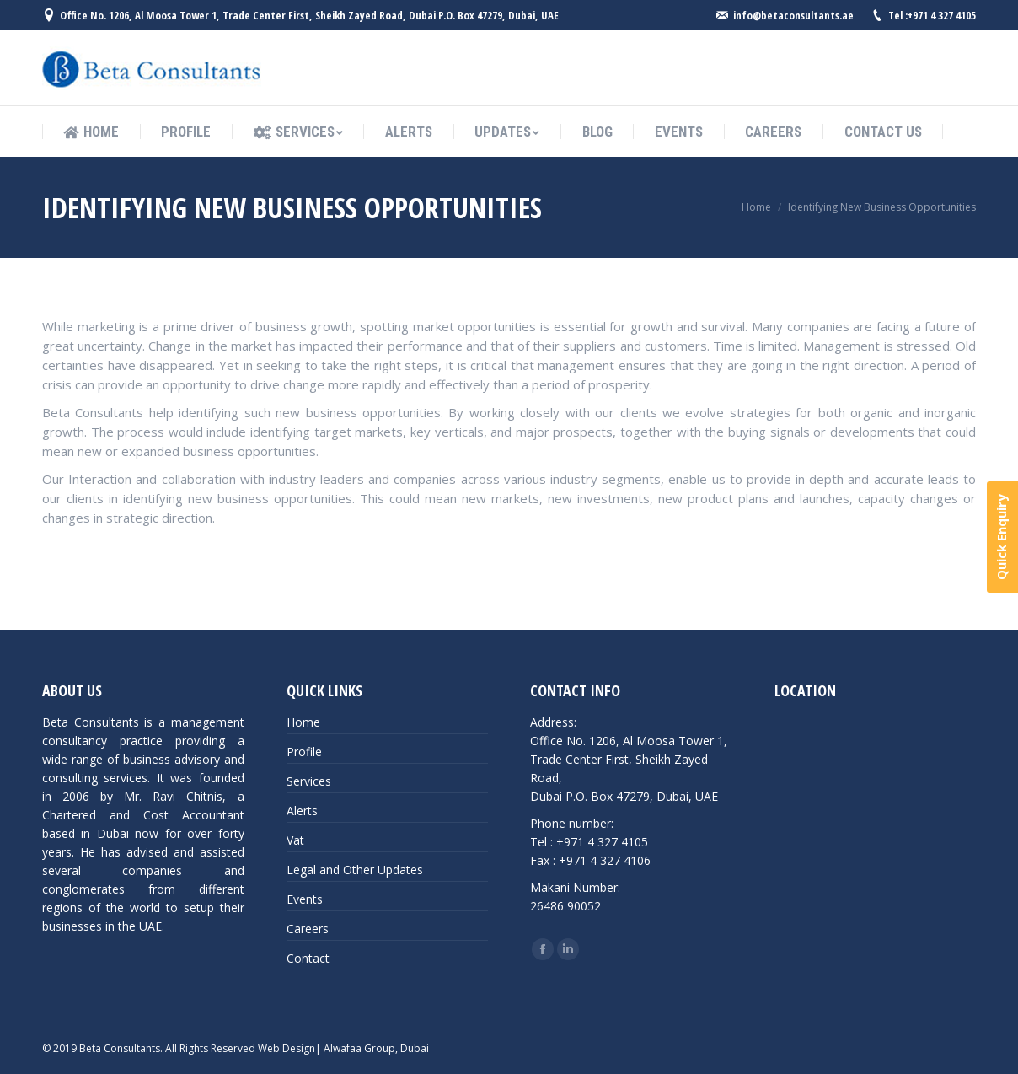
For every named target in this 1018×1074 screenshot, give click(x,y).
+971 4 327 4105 (942, 15)
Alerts (302, 811)
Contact (308, 958)
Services (309, 781)
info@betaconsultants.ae (793, 15)
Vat (295, 840)
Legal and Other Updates (355, 870)
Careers (308, 929)
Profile (304, 752)
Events (305, 899)
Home (756, 207)
